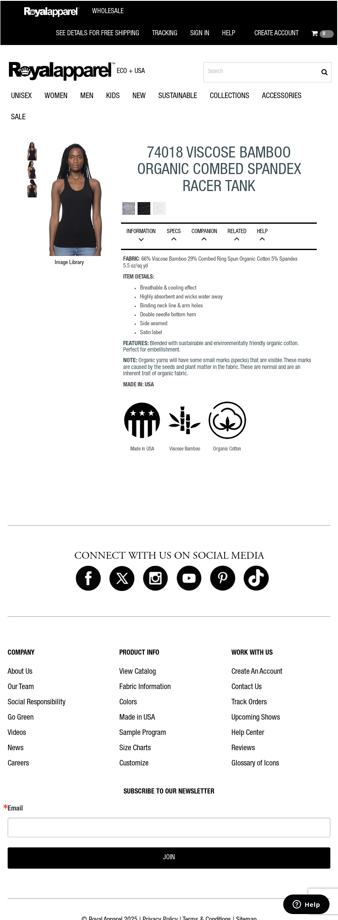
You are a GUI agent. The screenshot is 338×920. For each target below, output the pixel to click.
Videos (17, 733)
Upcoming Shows (255, 718)
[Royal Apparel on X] (122, 578)
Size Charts (135, 748)
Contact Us (246, 687)
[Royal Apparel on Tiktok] (256, 578)
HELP (262, 235)
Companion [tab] (204, 235)
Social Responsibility (36, 702)
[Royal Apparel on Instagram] (155, 578)
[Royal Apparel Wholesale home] (74, 12)
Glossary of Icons (255, 764)
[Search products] (267, 72)
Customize (134, 764)
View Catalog (137, 672)
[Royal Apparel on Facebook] (88, 578)
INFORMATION (141, 235)
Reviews (243, 748)
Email (15, 809)
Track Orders (249, 702)
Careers (18, 764)
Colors (128, 702)
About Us (20, 672)
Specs (173, 235)
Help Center (247, 733)
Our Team (21, 687)
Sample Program (142, 733)
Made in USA (137, 718)
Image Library (69, 263)
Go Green (21, 718)
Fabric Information (145, 687)
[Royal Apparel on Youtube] (189, 578)
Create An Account (256, 672)
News (15, 748)
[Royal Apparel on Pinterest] (222, 578)
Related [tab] (237, 235)
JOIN (169, 858)
